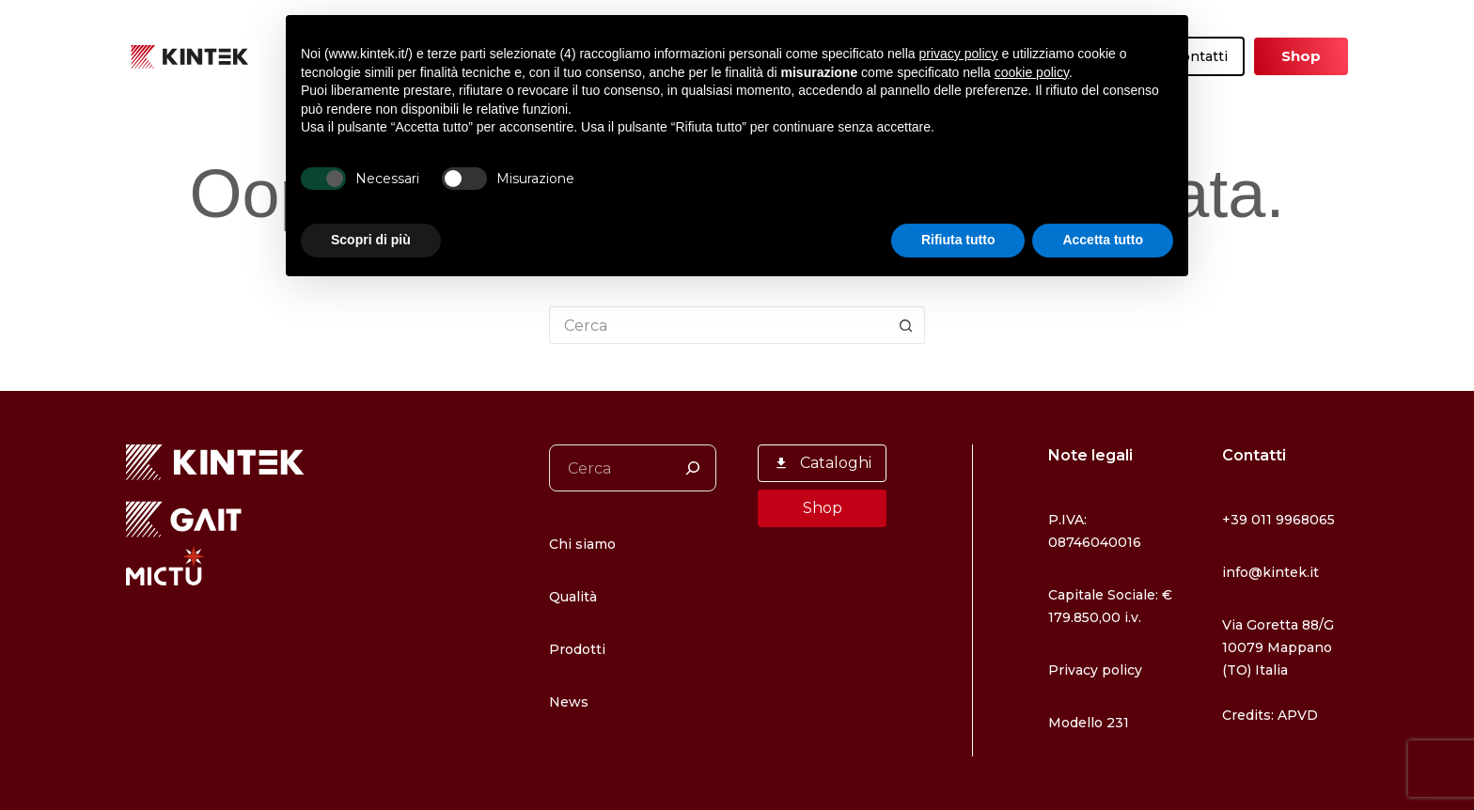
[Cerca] (693, 468)
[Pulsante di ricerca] (906, 325)
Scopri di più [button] (371, 239)
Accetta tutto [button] (1102, 239)
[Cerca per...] (718, 325)
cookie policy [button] (1032, 72)
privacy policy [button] (958, 53)
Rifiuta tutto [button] (958, 239)
